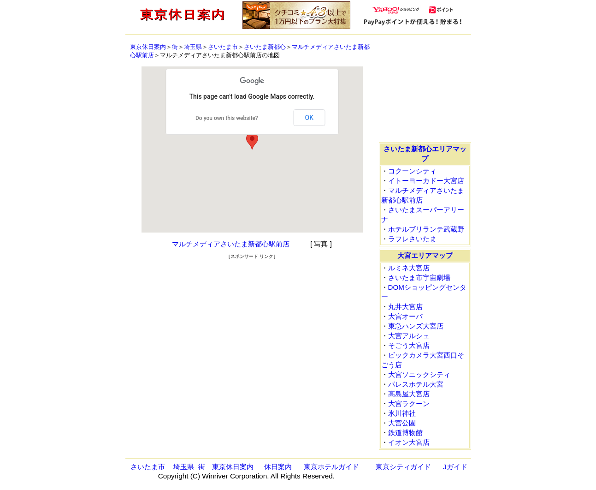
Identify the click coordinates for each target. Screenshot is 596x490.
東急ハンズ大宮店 (415, 326)
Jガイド (455, 467)
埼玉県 (193, 46)
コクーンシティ (412, 171)
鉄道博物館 (405, 432)
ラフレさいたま (412, 239)
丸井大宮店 (405, 307)
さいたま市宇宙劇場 (419, 277)
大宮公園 (402, 423)
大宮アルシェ (409, 336)
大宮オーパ (405, 316)
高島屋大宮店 (409, 394)
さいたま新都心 (265, 46)
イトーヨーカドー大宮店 (426, 181)
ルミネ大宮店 (409, 268)
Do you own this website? (226, 118)
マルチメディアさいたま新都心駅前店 (230, 244)
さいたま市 (223, 46)
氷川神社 (402, 413)
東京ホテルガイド (331, 467)
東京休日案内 (148, 46)
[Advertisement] (252, 273)
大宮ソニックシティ (419, 374)
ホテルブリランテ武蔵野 (426, 229)
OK (309, 117)
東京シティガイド (403, 467)
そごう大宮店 (409, 345)
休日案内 (278, 467)
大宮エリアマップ (425, 255)
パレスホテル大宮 (415, 384)
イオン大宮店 (409, 442)
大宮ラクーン (409, 403)
